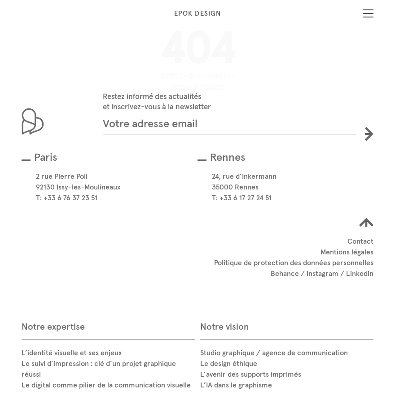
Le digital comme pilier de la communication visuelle (106, 384)
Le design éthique (228, 363)
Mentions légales (346, 251)
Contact (360, 240)
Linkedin (359, 273)
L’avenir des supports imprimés (250, 374)
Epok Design (197, 13)
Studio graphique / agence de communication (274, 352)
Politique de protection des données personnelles (293, 262)
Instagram (322, 273)
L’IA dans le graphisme (236, 384)
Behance (285, 273)
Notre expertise (53, 326)
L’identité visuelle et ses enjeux (72, 352)
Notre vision (224, 326)
